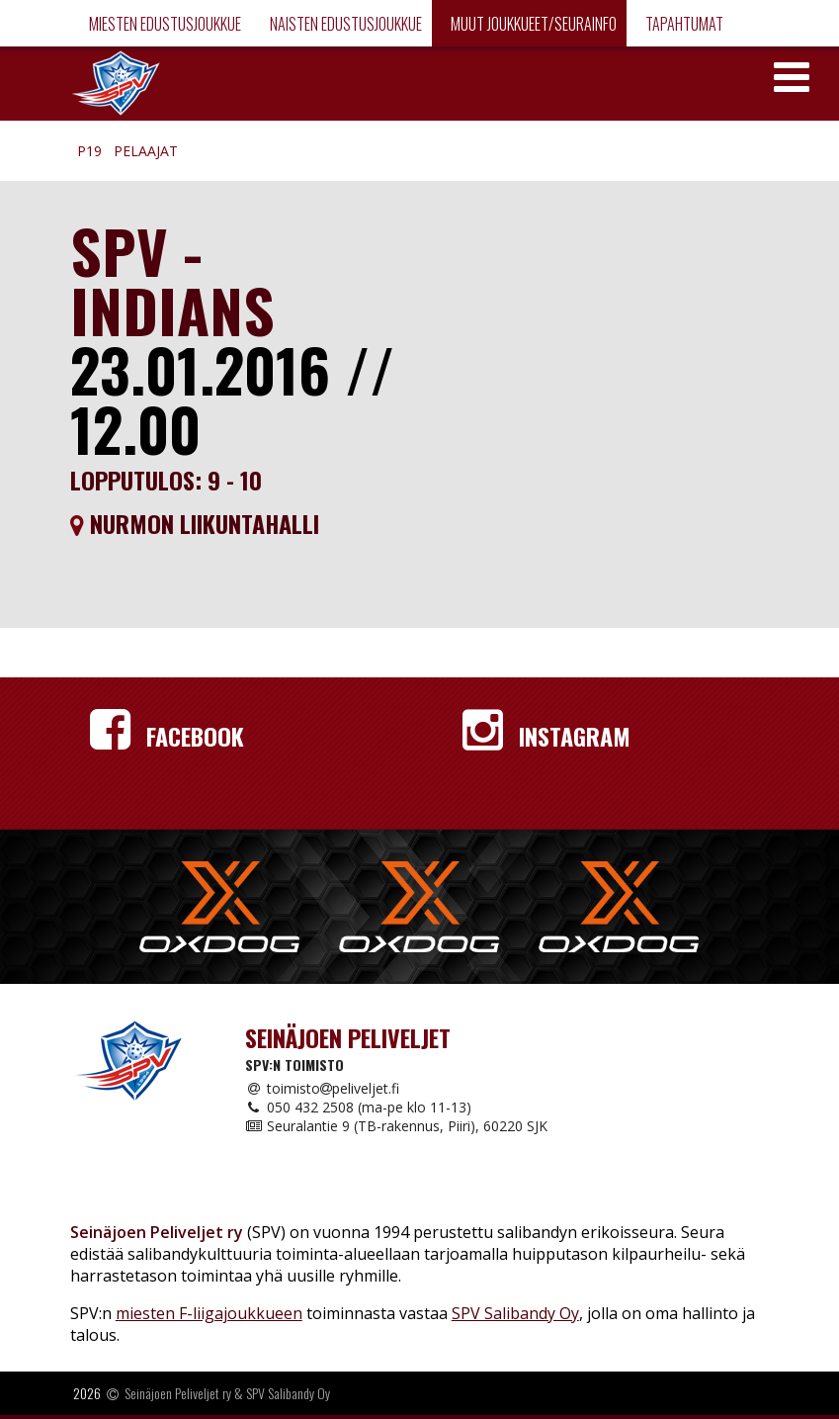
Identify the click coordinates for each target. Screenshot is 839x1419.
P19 (89, 150)
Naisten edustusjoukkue (344, 24)
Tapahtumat (682, 24)
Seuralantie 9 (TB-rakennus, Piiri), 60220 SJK (396, 1125)
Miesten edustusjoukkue (163, 24)
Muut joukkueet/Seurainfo (532, 24)
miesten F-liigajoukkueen (209, 1313)
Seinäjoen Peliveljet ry (178, 1392)
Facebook (167, 736)
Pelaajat (146, 150)
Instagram (546, 736)
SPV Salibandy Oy (515, 1313)
